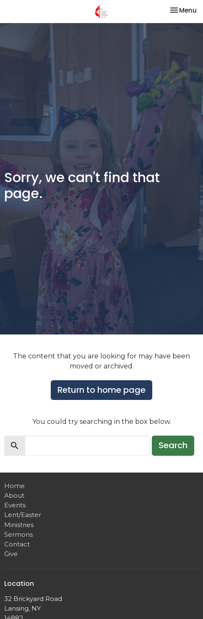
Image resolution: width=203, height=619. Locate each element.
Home (14, 486)
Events (15, 505)
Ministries (19, 525)
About (14, 495)
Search (173, 445)
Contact (17, 544)
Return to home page (101, 390)
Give (11, 554)
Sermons (18, 534)
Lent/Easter (22, 515)
